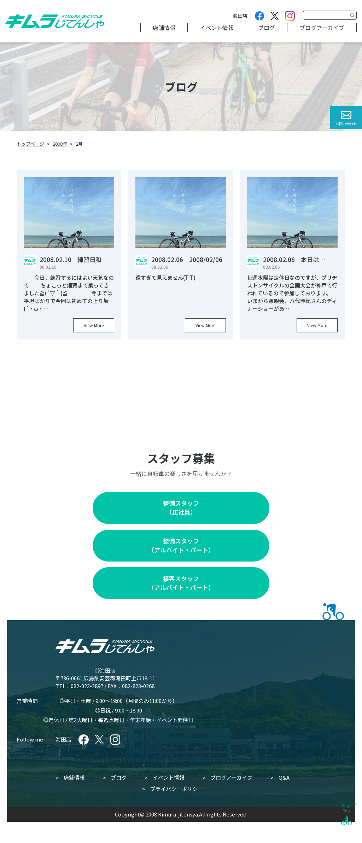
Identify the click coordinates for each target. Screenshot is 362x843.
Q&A (284, 777)
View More (94, 325)
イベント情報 (217, 27)
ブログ (266, 27)
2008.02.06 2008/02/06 (186, 259)
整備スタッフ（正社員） (181, 507)
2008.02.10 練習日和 (70, 259)
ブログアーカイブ (321, 27)
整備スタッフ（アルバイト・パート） (181, 545)
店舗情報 (164, 27)
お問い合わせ (346, 123)
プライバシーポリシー (176, 788)
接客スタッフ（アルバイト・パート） (181, 583)
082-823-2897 (87, 686)
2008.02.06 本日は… (294, 259)
